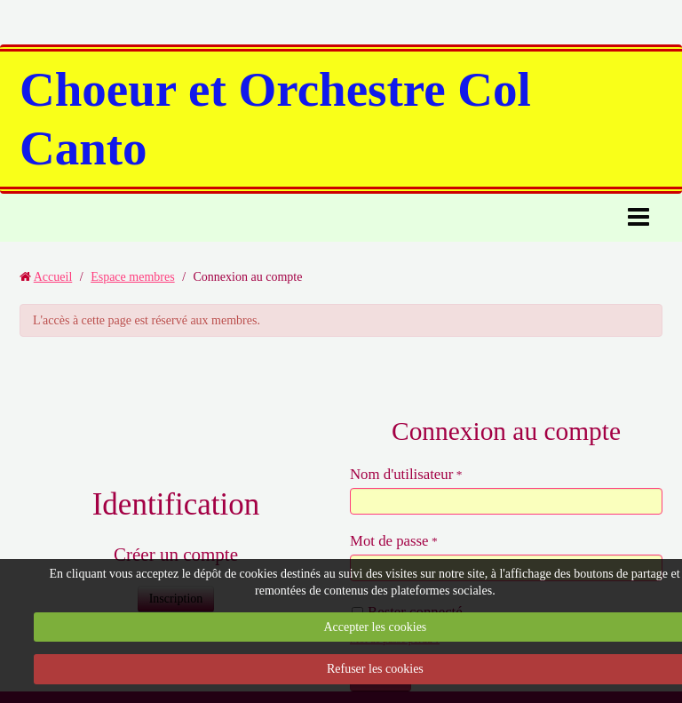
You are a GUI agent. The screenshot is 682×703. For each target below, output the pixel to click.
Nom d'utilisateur (401, 474)
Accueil (53, 277)
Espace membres (132, 277)
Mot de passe (389, 540)
